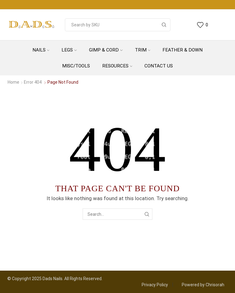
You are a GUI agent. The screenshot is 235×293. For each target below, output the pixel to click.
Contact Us (158, 66)
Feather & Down (182, 50)
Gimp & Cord (106, 50)
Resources (117, 66)
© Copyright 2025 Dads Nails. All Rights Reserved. (55, 278)
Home (13, 82)
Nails (41, 50)
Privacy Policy (155, 285)
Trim (143, 50)
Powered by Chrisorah (203, 285)
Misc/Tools (76, 66)
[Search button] (164, 25)
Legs (69, 50)
